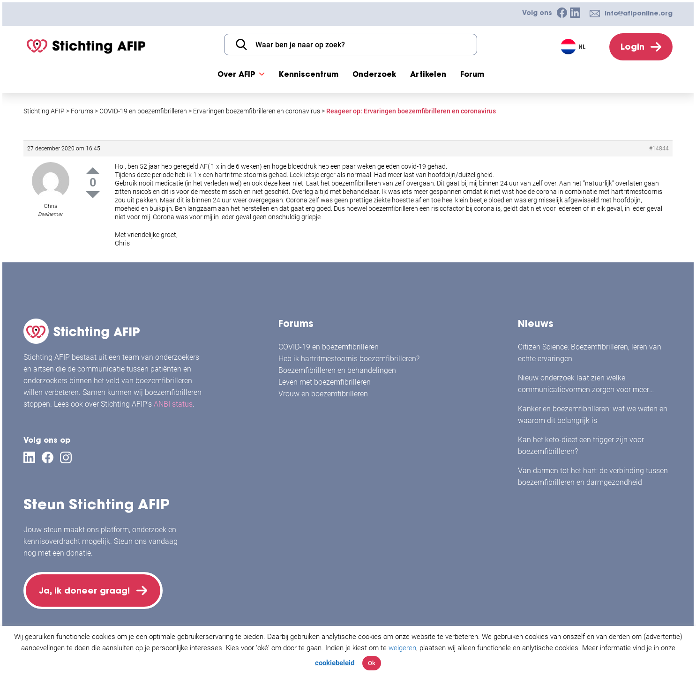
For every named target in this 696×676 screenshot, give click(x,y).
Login (632, 46)
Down (93, 194)
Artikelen (428, 74)
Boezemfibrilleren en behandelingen (337, 370)
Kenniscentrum (308, 74)
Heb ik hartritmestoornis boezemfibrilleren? (348, 358)
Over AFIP (236, 74)
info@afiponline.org (639, 13)
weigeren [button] (402, 648)
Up (93, 170)
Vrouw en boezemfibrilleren (323, 393)
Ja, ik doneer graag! (84, 590)
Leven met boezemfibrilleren (324, 382)
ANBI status (173, 404)
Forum (472, 74)
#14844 (659, 148)
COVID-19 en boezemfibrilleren (328, 346)
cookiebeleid (334, 663)
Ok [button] (371, 663)
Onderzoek (374, 74)
